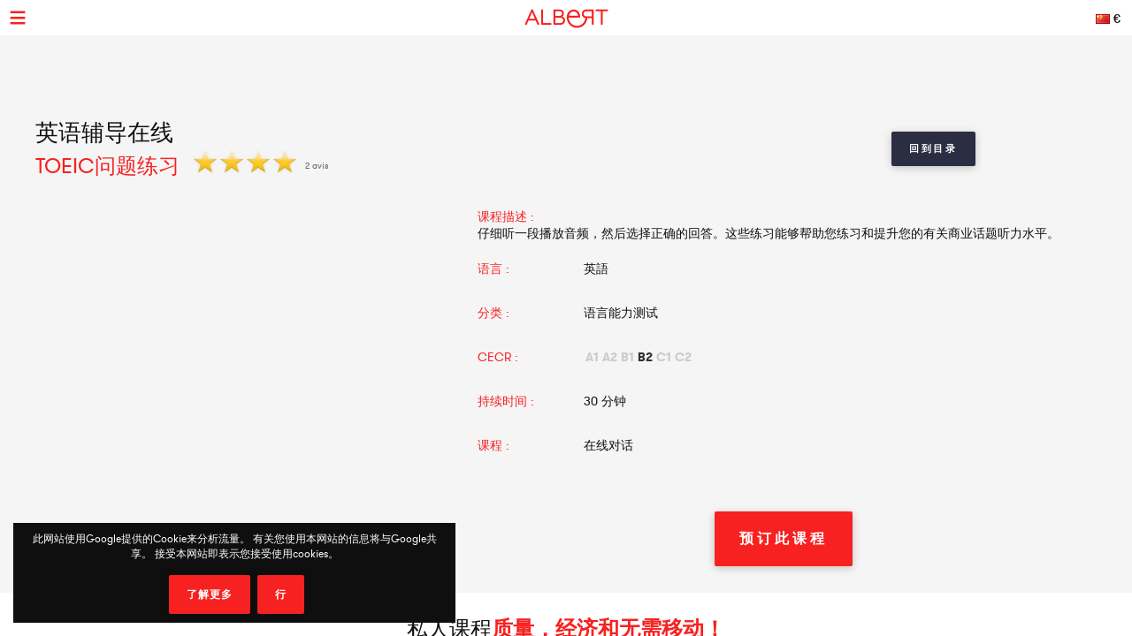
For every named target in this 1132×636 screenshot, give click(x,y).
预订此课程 (783, 538)
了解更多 (210, 594)
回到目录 (933, 148)
